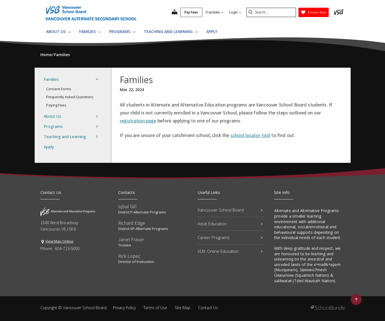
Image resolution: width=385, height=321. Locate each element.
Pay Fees (191, 12)
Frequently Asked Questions (69, 96)
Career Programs (230, 237)
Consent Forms (58, 88)
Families (90, 31)
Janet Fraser (131, 239)
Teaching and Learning (171, 31)
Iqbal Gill (127, 206)
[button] (99, 79)
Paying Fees (56, 105)
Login (235, 12)
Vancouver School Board (230, 210)
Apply (211, 31)
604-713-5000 (67, 248)
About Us (58, 31)
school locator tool (250, 135)
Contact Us (208, 307)
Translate (214, 12)
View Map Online (59, 241)
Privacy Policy (124, 307)
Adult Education (230, 223)
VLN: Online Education (230, 251)
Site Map (182, 307)
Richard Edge (131, 223)
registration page (138, 120)
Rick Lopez (129, 256)
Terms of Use (155, 307)
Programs (122, 31)
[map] (174, 13)
